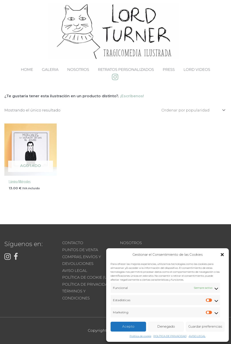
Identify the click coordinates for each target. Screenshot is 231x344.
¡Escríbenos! (132, 96)
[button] (222, 254)
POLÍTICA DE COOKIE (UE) (86, 277)
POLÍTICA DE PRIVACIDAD (170, 336)
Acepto (128, 326)
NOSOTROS (131, 243)
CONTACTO (72, 243)
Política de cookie (140, 336)
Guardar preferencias (205, 326)
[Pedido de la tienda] (192, 110)
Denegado (166, 326)
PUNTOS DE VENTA (80, 250)
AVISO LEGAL (197, 336)
